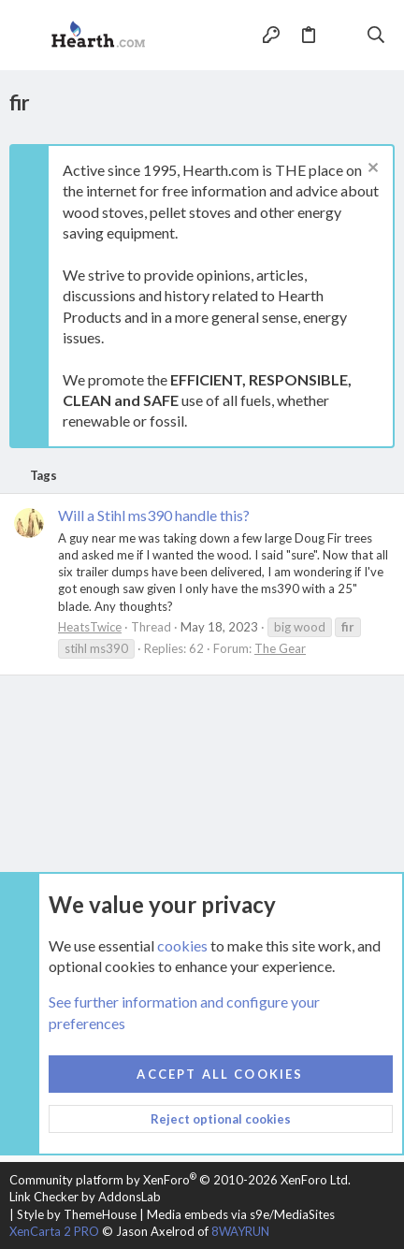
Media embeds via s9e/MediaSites (241, 1214)
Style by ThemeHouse (77, 1214)
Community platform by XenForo (180, 1179)
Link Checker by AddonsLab (85, 1196)
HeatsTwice (90, 626)
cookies (182, 944)
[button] (28, 35)
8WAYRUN (240, 1231)
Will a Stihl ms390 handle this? (154, 515)
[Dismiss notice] (371, 170)
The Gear (280, 648)
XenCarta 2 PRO (54, 1231)
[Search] (376, 35)
